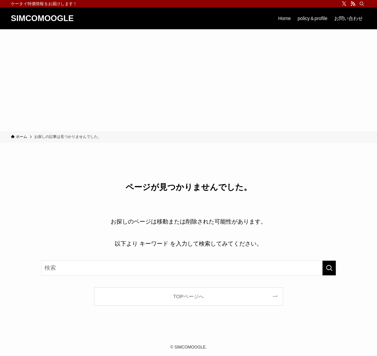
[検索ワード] (188, 268)
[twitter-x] (344, 3)
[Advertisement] (188, 80)
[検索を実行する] (329, 268)
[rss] (352, 3)
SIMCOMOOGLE (42, 18)
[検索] (361, 3)
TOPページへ (188, 296)
